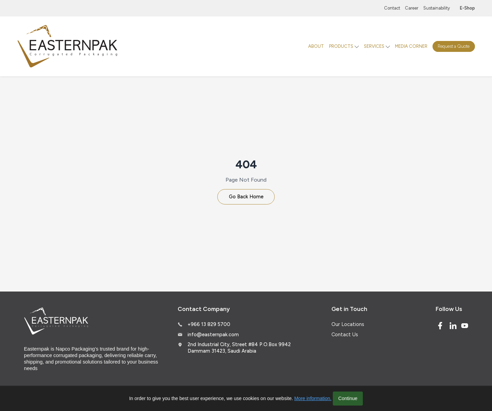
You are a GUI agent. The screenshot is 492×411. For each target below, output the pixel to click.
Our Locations (347, 324)
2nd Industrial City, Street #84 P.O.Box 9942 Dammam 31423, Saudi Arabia (239, 347)
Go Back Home (246, 197)
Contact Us (344, 334)
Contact (392, 8)
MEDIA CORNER (411, 46)
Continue (347, 398)
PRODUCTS (341, 46)
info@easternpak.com (213, 334)
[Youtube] (464, 325)
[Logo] (68, 47)
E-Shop (467, 8)
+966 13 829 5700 (209, 324)
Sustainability (436, 8)
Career (411, 8)
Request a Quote (453, 46)
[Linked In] (453, 325)
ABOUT (316, 46)
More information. (312, 398)
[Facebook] (440, 325)
